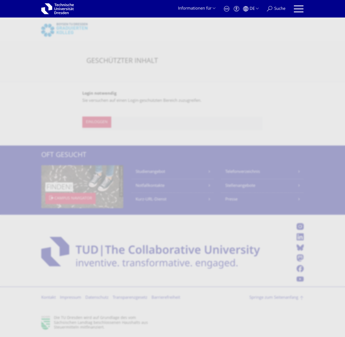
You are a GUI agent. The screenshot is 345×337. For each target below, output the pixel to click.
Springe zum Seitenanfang (273, 298)
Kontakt (48, 298)
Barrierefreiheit (165, 298)
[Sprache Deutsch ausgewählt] (251, 8)
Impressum (70, 298)
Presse (231, 199)
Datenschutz (97, 298)
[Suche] (276, 8)
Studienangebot (150, 172)
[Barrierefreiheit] (236, 8)
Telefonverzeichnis (242, 172)
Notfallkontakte (150, 186)
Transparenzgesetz (130, 298)
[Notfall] (227, 8)
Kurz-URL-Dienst (151, 199)
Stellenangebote (240, 186)
